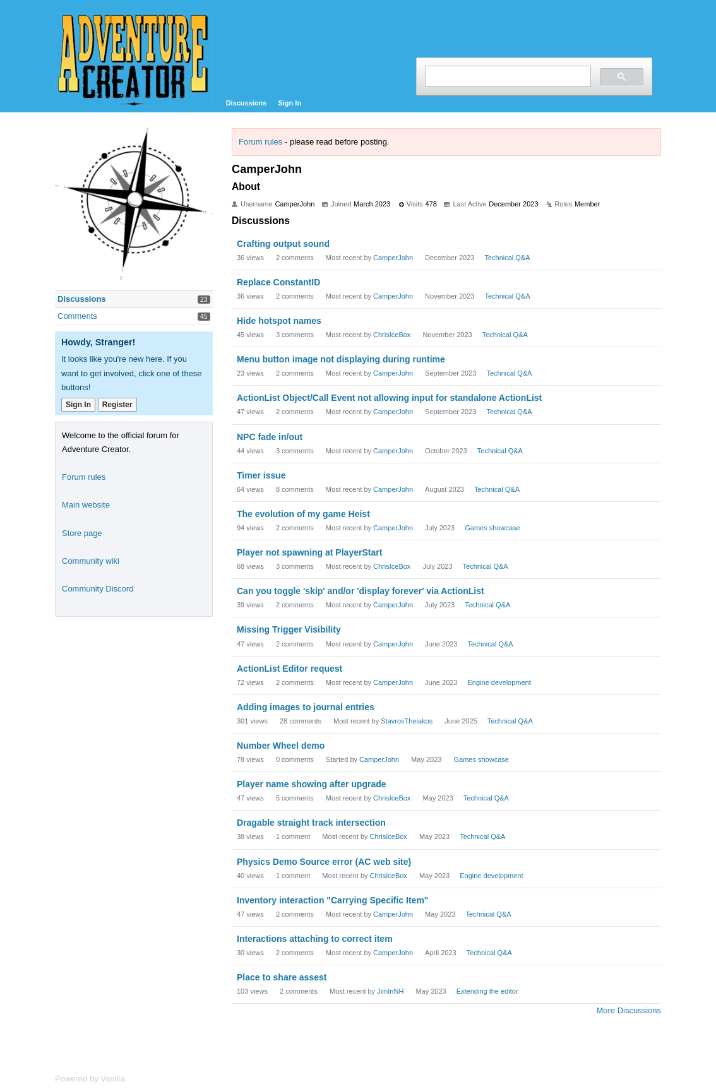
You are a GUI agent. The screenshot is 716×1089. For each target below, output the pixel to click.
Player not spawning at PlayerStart (309, 552)
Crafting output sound (283, 244)
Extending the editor (487, 991)
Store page (82, 533)
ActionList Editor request (289, 669)
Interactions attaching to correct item (315, 939)
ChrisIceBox (391, 334)
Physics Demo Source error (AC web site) (324, 862)
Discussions (246, 103)
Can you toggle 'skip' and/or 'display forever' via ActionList (360, 591)
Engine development (499, 682)
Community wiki (90, 561)
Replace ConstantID (278, 282)
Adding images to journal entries (305, 707)
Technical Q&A (507, 257)
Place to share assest (281, 977)
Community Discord (97, 588)
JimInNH (390, 991)
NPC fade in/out (269, 437)
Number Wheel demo (281, 746)
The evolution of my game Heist (303, 514)
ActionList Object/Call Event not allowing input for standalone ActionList (389, 398)
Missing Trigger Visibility (289, 629)
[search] (506, 76)
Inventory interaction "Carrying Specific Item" (332, 900)
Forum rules (260, 141)
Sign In (289, 103)
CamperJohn (393, 257)
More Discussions (628, 1010)
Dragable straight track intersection (311, 823)
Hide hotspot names (279, 321)
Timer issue (261, 475)
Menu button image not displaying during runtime (341, 359)
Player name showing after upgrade (311, 784)
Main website (86, 504)
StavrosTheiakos (407, 721)
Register (117, 404)
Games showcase (492, 528)
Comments (77, 316)
